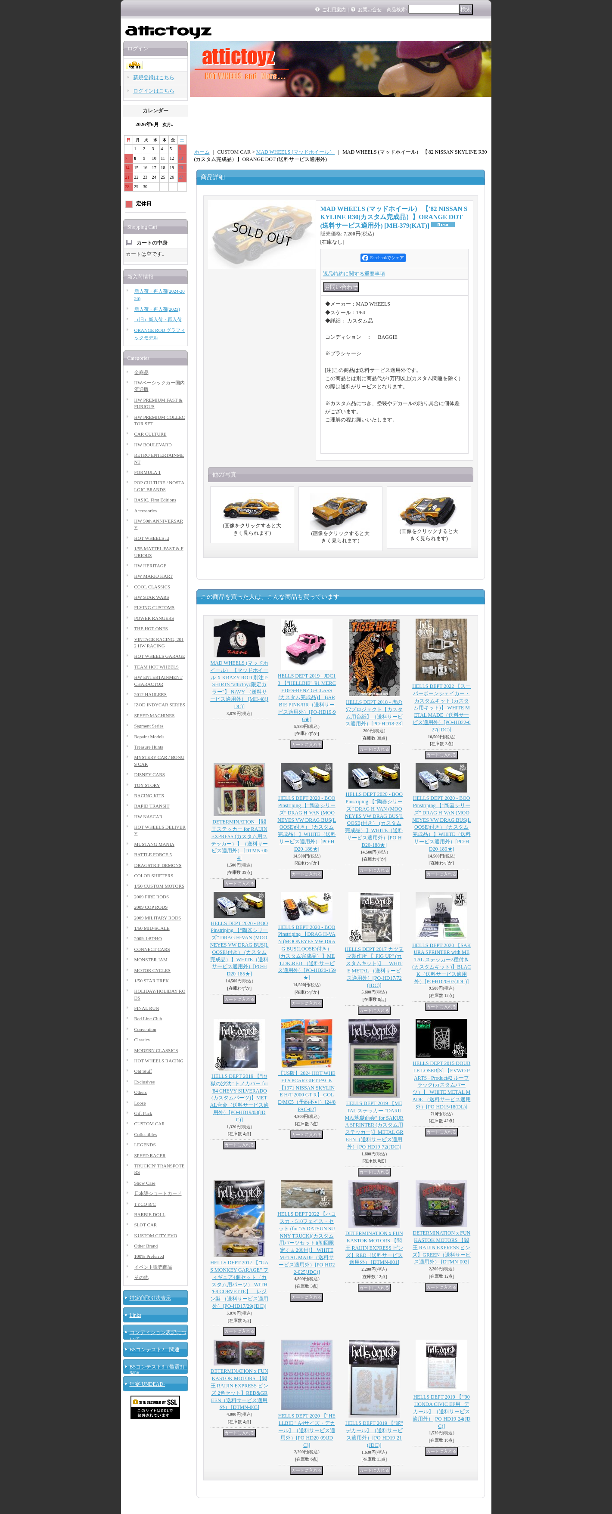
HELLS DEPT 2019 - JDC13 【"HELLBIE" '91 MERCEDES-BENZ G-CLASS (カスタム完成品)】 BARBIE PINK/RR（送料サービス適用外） (307, 697)
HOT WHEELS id (151, 538)
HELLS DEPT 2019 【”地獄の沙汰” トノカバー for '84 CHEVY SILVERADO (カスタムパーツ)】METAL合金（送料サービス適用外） (239, 1098)
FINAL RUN (146, 1008)
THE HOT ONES (151, 628)
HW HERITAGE (150, 565)
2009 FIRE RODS (151, 896)
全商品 (141, 372)
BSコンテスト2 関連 (155, 1350)
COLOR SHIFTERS (154, 875)
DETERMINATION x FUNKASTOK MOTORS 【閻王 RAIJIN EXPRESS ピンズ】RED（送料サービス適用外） (374, 1247)
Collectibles (145, 1134)
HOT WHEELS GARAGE (159, 656)
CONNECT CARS (152, 949)
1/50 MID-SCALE (152, 928)
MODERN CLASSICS (156, 1050)
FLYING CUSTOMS (154, 607)
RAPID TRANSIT (152, 805)
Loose (140, 1102)
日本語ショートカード (158, 1193)
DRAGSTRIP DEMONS (158, 865)
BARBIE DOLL (149, 1214)
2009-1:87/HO (148, 938)
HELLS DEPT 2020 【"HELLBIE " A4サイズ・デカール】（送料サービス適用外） (307, 1430)
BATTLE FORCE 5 (153, 854)
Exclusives (144, 1081)
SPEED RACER (150, 1155)
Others (140, 1092)
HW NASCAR (148, 816)
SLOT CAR (145, 1224)
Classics (142, 1039)
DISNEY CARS (149, 774)
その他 (141, 1277)
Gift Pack (143, 1113)
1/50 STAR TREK (151, 980)
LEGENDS (145, 1144)
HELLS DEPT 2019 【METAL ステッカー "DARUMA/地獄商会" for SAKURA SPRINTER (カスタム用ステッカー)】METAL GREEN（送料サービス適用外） (374, 1125)
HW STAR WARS (151, 597)
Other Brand (146, 1245)
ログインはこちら (153, 91)
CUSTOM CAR (149, 1123)
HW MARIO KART (153, 576)
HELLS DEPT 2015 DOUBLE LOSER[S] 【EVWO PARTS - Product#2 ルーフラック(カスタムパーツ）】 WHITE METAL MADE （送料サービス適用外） (441, 1085)
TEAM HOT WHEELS (156, 666)
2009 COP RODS (151, 907)
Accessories (145, 510)
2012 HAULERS (150, 694)
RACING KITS (149, 795)
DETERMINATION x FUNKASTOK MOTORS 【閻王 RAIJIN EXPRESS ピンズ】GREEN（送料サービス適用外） (441, 1247)
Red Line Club (148, 1018)
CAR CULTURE (150, 434)
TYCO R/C (145, 1204)
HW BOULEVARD (153, 444)
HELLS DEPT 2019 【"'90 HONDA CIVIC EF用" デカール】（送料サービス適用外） (441, 1411)
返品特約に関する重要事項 (354, 274)
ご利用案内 (334, 9)
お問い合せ (370, 9)
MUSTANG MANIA (154, 844)
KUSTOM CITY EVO (155, 1235)
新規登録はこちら (153, 77)
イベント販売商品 (153, 1266)
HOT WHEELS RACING (158, 1060)
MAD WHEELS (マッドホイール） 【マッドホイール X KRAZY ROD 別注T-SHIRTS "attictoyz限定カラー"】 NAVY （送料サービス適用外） (239, 684)
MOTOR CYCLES (152, 970)
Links (135, 1315)
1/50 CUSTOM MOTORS (159, 886)
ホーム (202, 152)
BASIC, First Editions (155, 499)
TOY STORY (147, 785)
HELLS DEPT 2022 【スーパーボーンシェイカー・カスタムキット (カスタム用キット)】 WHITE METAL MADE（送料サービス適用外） (441, 708)
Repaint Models (149, 736)
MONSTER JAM (151, 959)
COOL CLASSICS (152, 586)
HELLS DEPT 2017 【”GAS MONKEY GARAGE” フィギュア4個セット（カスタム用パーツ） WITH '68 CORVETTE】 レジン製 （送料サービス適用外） (239, 1284)
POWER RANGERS (154, 618)
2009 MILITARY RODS (157, 917)
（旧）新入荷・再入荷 (158, 319)
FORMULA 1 (147, 472)
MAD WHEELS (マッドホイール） (295, 152)
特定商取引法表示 (150, 1298)
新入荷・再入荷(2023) (157, 309)
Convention (145, 1029)
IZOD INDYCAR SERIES (160, 704)
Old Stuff (143, 1071)
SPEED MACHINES (154, 715)
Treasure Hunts (148, 746)
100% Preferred (149, 1256)
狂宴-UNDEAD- (147, 1384)
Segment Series (149, 725)
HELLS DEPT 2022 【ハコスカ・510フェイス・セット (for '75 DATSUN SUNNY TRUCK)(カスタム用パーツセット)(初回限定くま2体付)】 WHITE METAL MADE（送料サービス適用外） (306, 1243)
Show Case (144, 1183)
